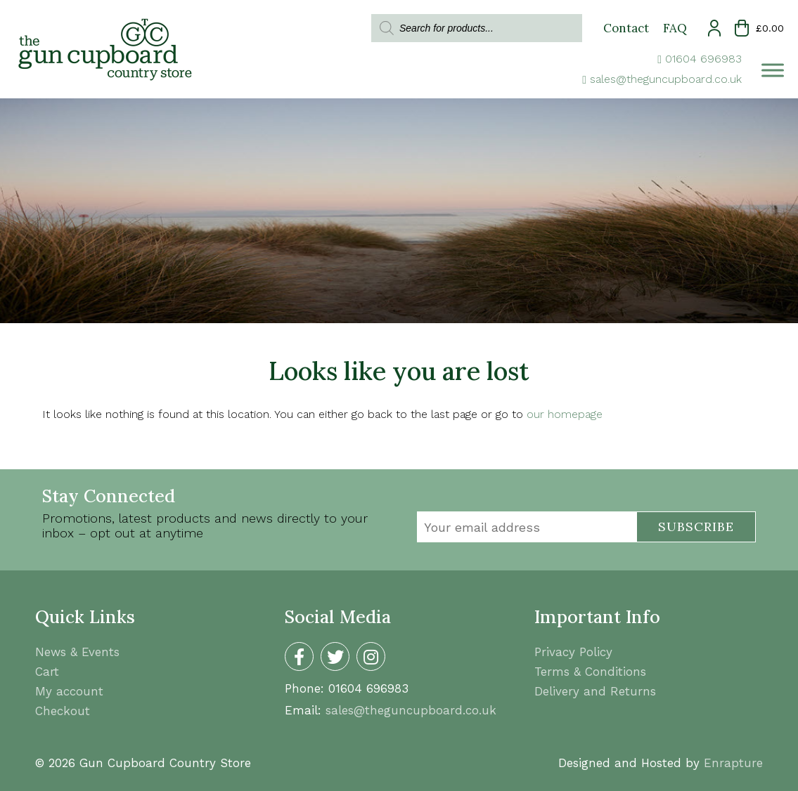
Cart (47, 672)
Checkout (62, 711)
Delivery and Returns (595, 691)
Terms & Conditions (590, 672)
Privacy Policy (573, 652)
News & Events (77, 652)
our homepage (565, 414)
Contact (626, 28)
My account (69, 691)
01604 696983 (703, 58)
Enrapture (733, 763)
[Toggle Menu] (772, 70)
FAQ (675, 28)
